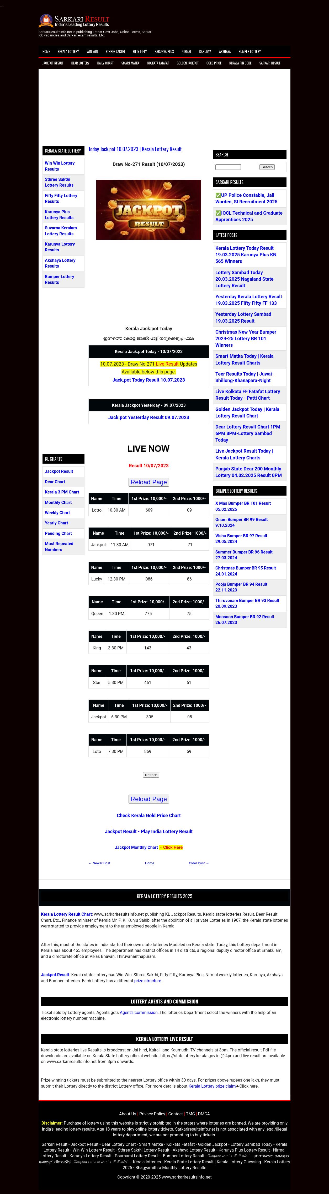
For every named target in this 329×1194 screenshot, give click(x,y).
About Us (127, 1113)
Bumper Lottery (249, 51)
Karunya (205, 51)
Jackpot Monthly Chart (136, 847)
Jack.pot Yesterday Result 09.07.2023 (148, 417)
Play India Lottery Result (167, 831)
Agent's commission (139, 1012)
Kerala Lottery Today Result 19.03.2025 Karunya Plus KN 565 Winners (246, 254)
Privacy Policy (152, 1113)
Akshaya (225, 51)
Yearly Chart (56, 522)
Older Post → (199, 863)
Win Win (92, 51)
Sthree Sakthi (115, 51)
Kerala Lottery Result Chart (66, 914)
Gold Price (213, 63)
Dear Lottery (80, 63)
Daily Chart (105, 63)
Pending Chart (58, 533)
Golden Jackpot (188, 63)
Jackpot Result (53, 63)
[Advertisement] (164, 109)
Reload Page (149, 482)
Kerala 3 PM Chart (62, 492)
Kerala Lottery (68, 51)
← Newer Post (99, 863)
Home (46, 51)
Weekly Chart (57, 512)
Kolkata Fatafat (158, 63)
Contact (175, 1113)
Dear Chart (55, 481)
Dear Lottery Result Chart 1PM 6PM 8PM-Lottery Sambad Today (247, 433)
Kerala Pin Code (240, 63)
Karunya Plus (164, 51)
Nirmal (187, 51)
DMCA (204, 1113)
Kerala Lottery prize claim (212, 1086)
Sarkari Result (269, 63)
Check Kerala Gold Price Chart (149, 815)
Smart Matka (130, 63)
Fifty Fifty (140, 51)
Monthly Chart (58, 502)
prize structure (147, 980)
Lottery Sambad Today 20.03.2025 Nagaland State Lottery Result (244, 279)
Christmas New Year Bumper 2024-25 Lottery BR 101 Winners (245, 338)
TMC (190, 1113)
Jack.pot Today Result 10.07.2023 (149, 380)
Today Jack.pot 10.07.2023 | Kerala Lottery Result (135, 149)
